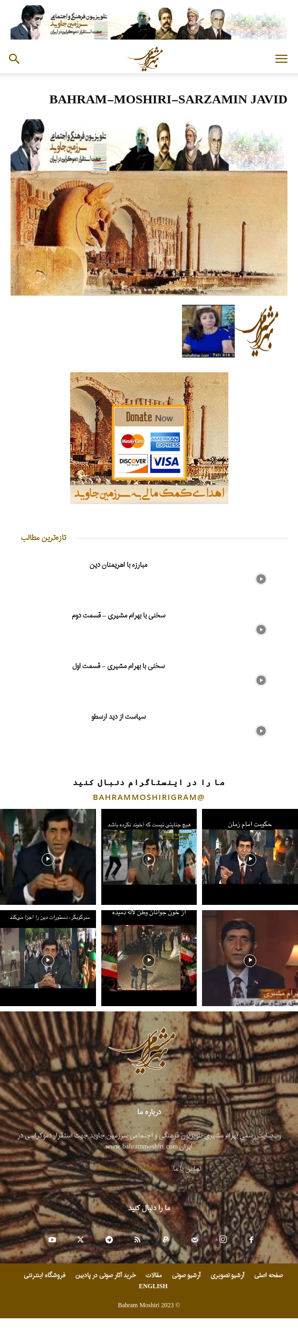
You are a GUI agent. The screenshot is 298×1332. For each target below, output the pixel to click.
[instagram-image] (48, 857)
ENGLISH (153, 1286)
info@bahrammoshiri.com (133, 1169)
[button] (281, 59)
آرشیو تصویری (227, 1275)
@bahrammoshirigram (149, 797)
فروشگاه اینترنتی (44, 1275)
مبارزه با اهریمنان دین (118, 565)
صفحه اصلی (268, 1275)
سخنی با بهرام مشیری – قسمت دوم (118, 616)
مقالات (154, 1275)
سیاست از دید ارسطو (118, 717)
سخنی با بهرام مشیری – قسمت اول (118, 666)
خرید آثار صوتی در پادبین (105, 1275)
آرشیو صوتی (186, 1275)
